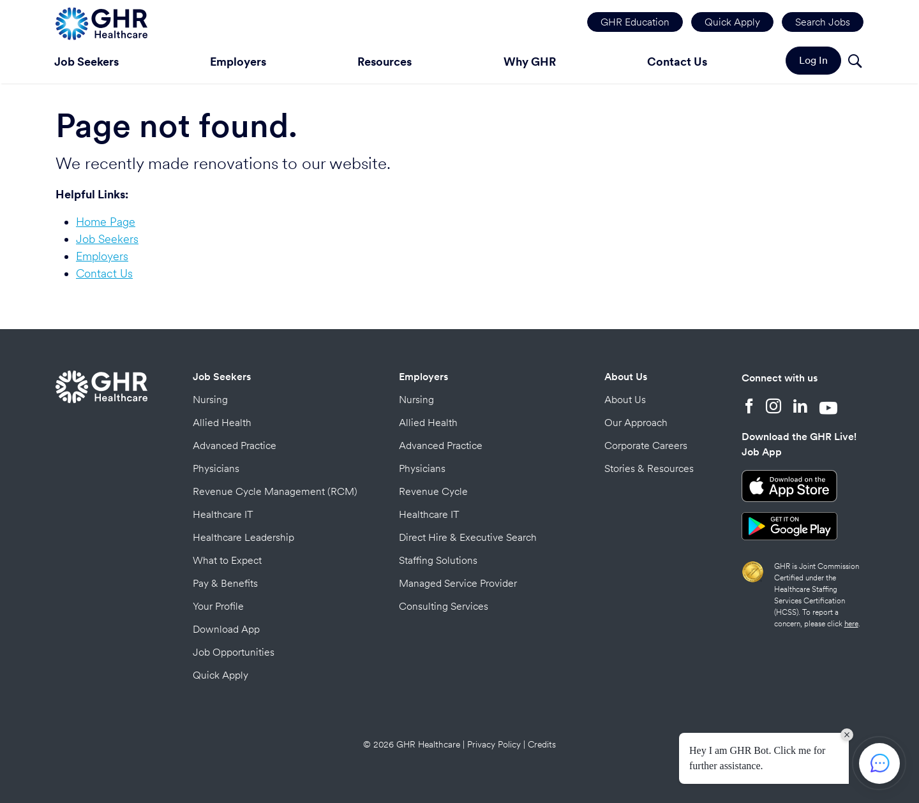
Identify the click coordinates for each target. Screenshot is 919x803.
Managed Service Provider (458, 583)
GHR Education (635, 22)
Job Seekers (86, 61)
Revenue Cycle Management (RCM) (275, 491)
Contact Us (677, 61)
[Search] (854, 62)
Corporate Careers (645, 445)
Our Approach (636, 422)
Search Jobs (822, 22)
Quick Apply (732, 22)
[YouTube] (828, 407)
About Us (625, 377)
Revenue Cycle (433, 491)
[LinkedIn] (800, 407)
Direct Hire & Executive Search (468, 537)
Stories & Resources (649, 468)
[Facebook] (749, 407)
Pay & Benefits (225, 583)
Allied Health (222, 422)
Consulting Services (443, 606)
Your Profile (218, 606)
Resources (384, 61)
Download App (226, 629)
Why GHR (530, 61)
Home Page (105, 221)
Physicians (216, 468)
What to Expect (227, 560)
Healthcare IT (223, 514)
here (851, 623)
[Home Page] (101, 22)
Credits (542, 744)
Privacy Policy (494, 744)
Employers (238, 61)
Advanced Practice (234, 445)
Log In (813, 60)
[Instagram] (773, 407)
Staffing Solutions (438, 560)
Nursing (210, 400)
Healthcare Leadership (243, 537)
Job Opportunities (233, 652)
